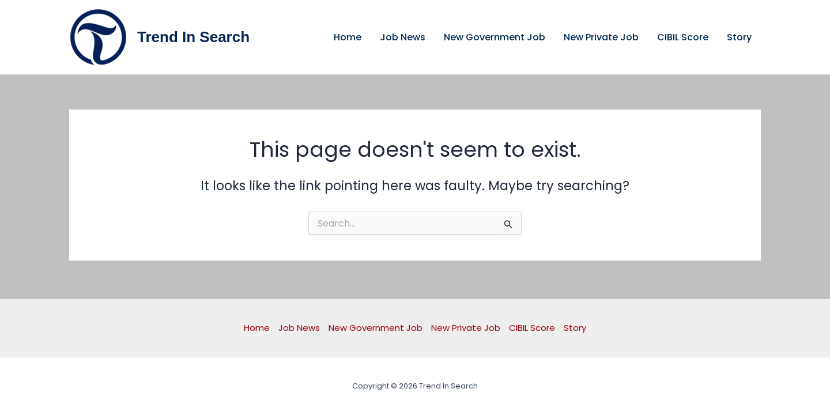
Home (347, 37)
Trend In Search (193, 37)
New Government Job (494, 37)
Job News (402, 37)
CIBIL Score (682, 37)
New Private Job (601, 37)
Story (739, 37)
